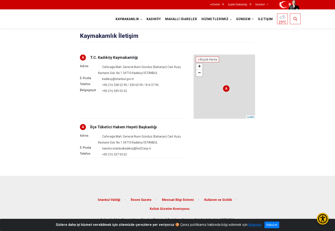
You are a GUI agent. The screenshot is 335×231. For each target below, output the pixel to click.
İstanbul (260, 4)
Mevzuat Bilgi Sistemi (178, 200)
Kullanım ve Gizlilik (218, 200)
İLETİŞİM (265, 19)
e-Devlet (215, 4)
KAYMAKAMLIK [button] (127, 19)
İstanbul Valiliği (109, 200)
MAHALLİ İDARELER (181, 19)
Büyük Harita (208, 59)
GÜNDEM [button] (243, 19)
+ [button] (199, 67)
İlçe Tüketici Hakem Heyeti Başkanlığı (123, 127)
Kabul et (271, 225)
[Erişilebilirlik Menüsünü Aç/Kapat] (323, 219)
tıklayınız (255, 225)
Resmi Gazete (141, 200)
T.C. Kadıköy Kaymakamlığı (114, 57)
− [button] (199, 73)
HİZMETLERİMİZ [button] (215, 19)
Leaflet (250, 117)
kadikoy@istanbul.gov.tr (118, 79)
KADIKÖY (154, 19)
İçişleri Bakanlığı (237, 4)
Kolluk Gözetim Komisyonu (170, 209)
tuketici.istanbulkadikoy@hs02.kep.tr (126, 148)
